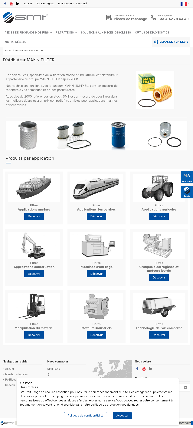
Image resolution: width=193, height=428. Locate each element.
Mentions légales (45, 3)
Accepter (122, 415)
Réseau (10, 385)
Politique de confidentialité (72, 3)
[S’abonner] (186, 387)
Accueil (28, 3)
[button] (28, 32)
